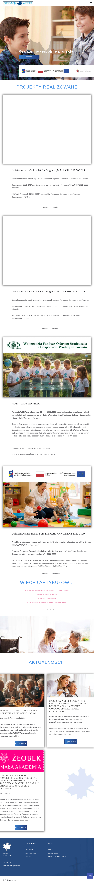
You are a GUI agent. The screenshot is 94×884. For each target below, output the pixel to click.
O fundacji (29, 849)
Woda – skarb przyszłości (26, 403)
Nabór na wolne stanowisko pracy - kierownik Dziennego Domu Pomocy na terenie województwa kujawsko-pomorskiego (67, 706)
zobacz (29, 57)
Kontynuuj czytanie (50, 207)
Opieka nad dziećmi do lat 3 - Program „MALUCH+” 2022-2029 (48, 170)
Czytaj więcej (20, 743)
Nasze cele (52, 853)
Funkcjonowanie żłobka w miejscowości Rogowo (47, 602)
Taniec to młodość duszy (47, 594)
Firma (50, 849)
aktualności (30, 853)
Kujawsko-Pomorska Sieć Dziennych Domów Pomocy (47, 590)
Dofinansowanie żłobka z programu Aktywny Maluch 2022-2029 (48, 533)
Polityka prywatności (57, 856)
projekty (29, 856)
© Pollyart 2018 (9, 880)
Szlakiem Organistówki (47, 598)
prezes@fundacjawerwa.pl (11, 866)
